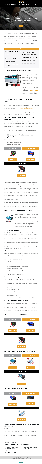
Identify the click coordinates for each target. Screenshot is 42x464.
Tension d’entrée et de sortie (10, 66)
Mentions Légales (13, 458)
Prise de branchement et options (28, 52)
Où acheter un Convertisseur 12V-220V (29, 54)
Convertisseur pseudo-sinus (10, 61)
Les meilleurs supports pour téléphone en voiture (12, 447)
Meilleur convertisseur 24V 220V (28, 60)
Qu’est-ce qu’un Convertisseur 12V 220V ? (13, 51)
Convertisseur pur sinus (9, 62)
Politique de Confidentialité (20, 458)
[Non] (40, 461)
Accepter (21, 462)
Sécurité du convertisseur (27, 51)
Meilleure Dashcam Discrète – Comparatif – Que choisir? (12, 451)
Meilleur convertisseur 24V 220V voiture (30, 55)
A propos (27, 458)
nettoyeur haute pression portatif (26, 108)
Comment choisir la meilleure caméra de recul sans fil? (30, 447)
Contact (30, 458)
